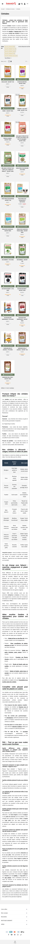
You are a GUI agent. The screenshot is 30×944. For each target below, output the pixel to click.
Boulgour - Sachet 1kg (8, 81)
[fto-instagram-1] (18, 934)
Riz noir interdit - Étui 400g (8, 289)
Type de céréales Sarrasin (11, 55)
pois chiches (8, 877)
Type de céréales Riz (10, 53)
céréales (11, 31)
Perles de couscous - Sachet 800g (7, 230)
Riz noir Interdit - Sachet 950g (22, 289)
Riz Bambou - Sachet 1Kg (22, 260)
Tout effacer (8, 58)
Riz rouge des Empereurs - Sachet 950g (22, 319)
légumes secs (17, 31)
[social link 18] (21, 934)
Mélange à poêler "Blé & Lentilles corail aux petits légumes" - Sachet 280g (22, 138)
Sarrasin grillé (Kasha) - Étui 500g (8, 349)
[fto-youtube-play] (11, 934)
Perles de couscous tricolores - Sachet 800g (22, 231)
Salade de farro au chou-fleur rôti (16, 638)
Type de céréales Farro (10, 48)
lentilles (16, 875)
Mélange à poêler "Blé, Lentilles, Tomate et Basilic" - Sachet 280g (8, 170)
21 (27, 61)
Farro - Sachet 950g (7, 111)
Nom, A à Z (4, 61)
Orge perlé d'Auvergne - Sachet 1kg (8, 199)
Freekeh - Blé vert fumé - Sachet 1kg (22, 109)
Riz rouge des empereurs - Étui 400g (8, 318)
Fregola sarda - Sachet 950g (7, 139)
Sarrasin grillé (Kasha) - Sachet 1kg (22, 349)
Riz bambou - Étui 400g (8, 259)
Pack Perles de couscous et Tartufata (22, 200)
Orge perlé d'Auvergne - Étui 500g (22, 169)
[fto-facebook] (8, 934)
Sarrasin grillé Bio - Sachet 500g (7, 378)
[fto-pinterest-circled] (14, 934)
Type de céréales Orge (10, 51)
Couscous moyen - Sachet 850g (22, 82)
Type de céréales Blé (10, 46)
